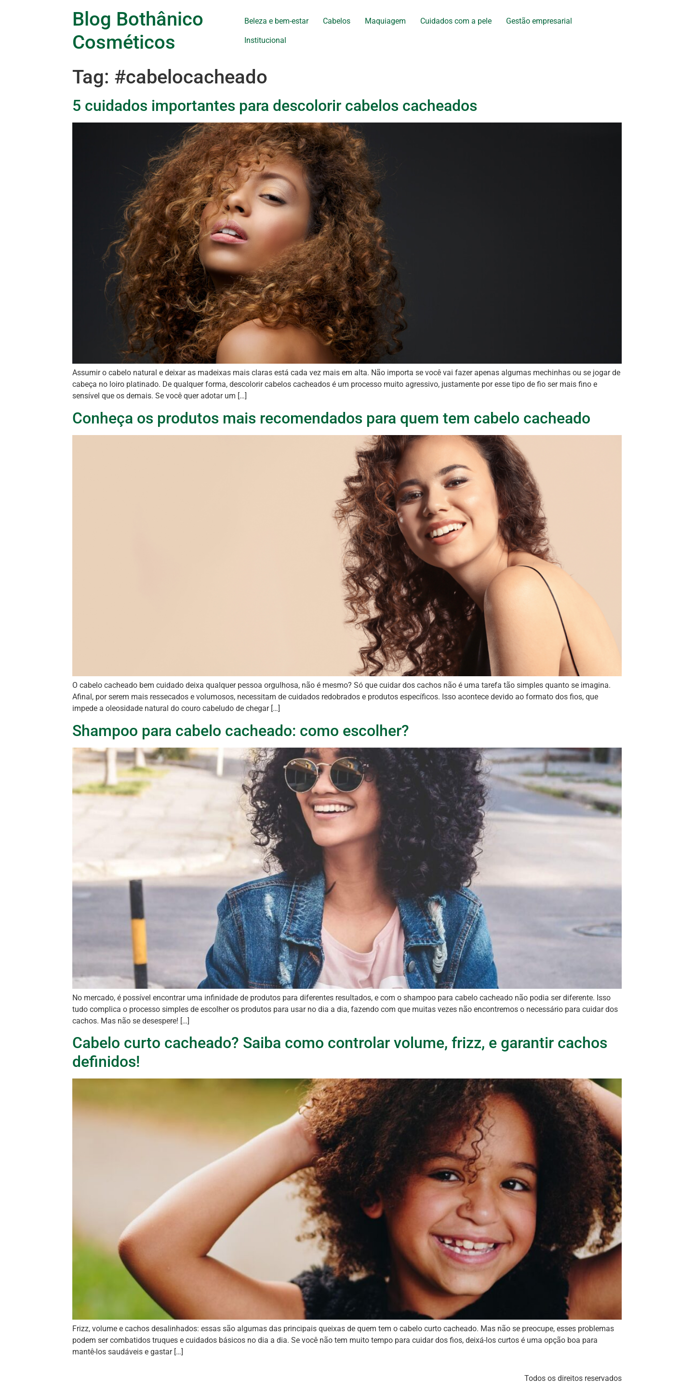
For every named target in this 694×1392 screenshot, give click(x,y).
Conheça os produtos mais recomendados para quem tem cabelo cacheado (331, 418)
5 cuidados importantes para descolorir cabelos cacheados (274, 105)
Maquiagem (385, 21)
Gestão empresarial (539, 21)
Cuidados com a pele (456, 21)
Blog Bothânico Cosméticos (137, 31)
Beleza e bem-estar (276, 21)
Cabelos (336, 21)
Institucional (265, 40)
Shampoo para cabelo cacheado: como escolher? (240, 731)
